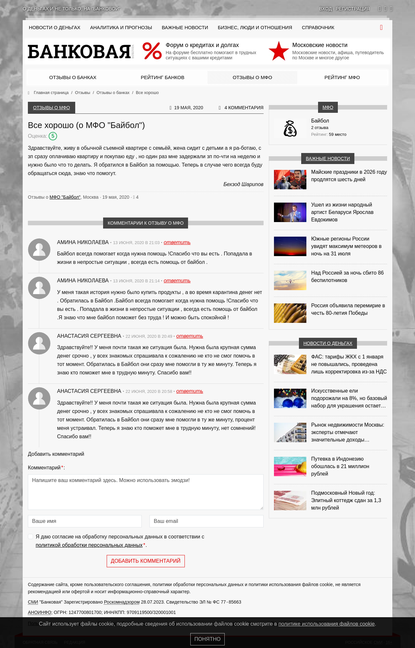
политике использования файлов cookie (327, 624)
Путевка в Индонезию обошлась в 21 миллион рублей (340, 466)
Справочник (318, 27)
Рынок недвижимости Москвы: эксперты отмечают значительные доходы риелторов (348, 432)
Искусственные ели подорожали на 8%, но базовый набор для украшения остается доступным (349, 398)
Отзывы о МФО (252, 77)
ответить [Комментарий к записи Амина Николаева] (177, 242)
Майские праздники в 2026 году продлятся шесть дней (349, 175)
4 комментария (243, 107)
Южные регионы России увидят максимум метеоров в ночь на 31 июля (346, 246)
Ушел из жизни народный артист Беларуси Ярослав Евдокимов (342, 212)
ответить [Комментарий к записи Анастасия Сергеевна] (189, 336)
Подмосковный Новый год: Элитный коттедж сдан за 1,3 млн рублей (346, 500)
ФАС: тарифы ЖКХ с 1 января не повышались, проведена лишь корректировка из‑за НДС (349, 364)
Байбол (320, 121)
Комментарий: (46, 468)
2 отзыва (319, 127)
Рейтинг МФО (342, 77)
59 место (338, 134)
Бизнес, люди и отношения (255, 27)
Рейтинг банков (162, 77)
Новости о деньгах (327, 343)
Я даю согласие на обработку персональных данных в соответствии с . (120, 541)
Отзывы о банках (72, 77)
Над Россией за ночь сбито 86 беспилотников (347, 276)
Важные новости (185, 27)
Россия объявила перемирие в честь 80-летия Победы (348, 309)
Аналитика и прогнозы (121, 27)
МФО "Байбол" (65, 197)
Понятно (208, 639)
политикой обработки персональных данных (89, 545)
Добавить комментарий (146, 561)
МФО (328, 107)
